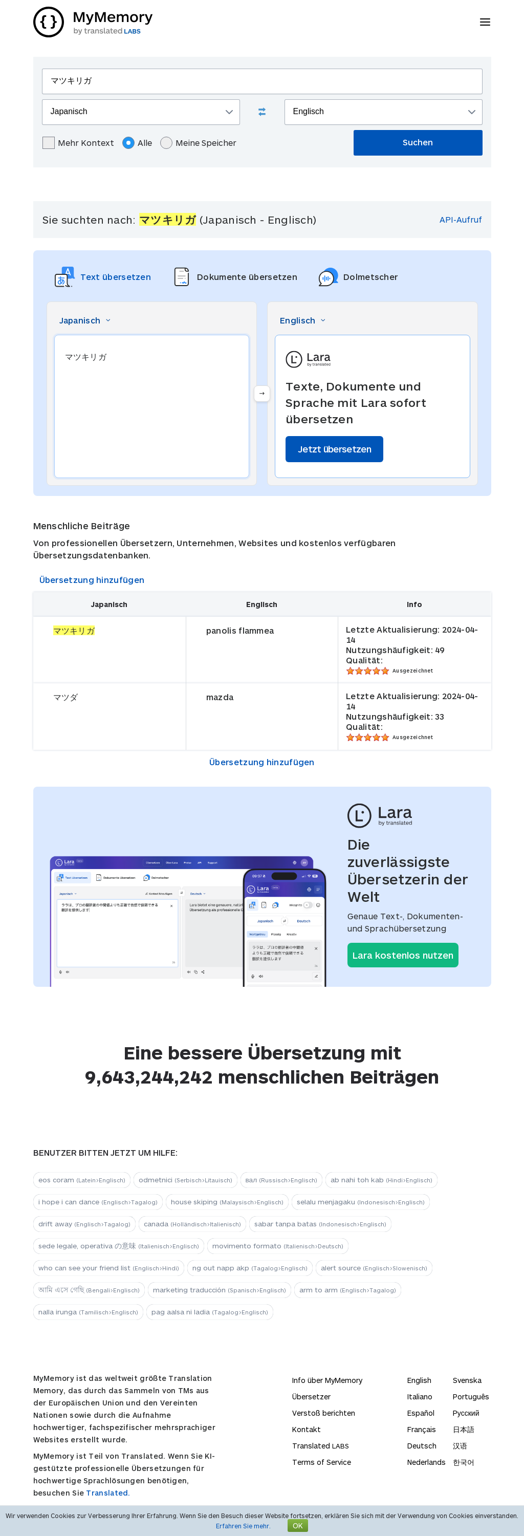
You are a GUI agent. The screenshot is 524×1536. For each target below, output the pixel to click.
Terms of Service (321, 1462)
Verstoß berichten (323, 1413)
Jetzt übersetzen (334, 449)
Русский (466, 1413)
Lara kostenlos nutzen (403, 955)
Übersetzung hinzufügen (92, 580)
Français (421, 1429)
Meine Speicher (198, 143)
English (419, 1380)
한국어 (463, 1462)
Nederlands (426, 1462)
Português (471, 1396)
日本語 (463, 1429)
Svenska (467, 1380)
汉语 (460, 1445)
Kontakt (306, 1429)
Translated (320, 1445)
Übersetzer (311, 1396)
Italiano (419, 1396)
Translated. (108, 1492)
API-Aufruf (461, 219)
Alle (137, 143)
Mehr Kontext (78, 143)
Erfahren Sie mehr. (243, 1525)
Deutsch (421, 1445)
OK (298, 1525)
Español (420, 1413)
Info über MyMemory (327, 1380)
